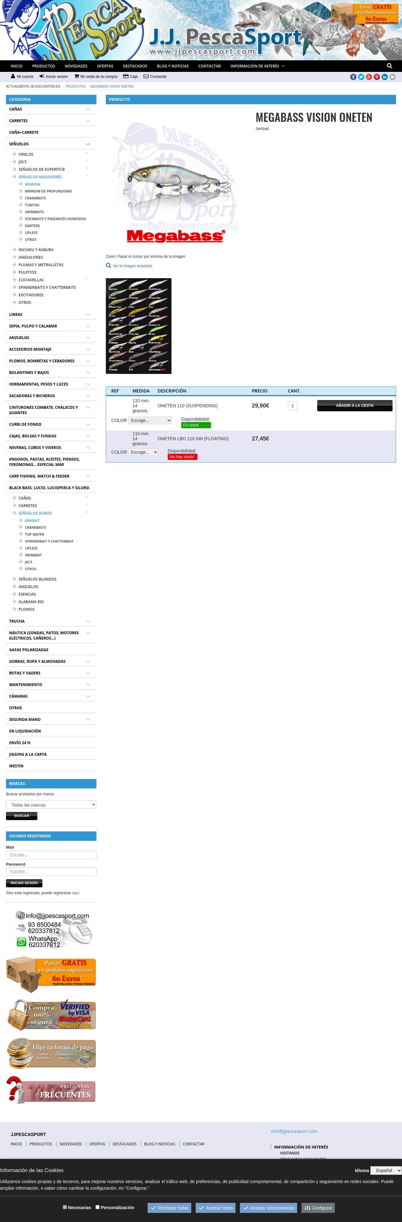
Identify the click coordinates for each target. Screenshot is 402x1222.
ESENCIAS (24, 594)
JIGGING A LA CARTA (28, 754)
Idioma (362, 1170)
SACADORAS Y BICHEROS (32, 395)
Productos (76, 86)
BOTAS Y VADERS (24, 673)
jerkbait (29, 520)
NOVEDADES (76, 66)
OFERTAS (105, 66)
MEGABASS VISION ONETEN (112, 86)
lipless (28, 232)
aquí (75, 893)
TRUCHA (16, 621)
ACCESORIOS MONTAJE (30, 349)
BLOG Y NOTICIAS (173, 66)
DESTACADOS (135, 66)
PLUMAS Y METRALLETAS (37, 265)
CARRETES (18, 120)
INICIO (16, 66)
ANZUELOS (19, 337)
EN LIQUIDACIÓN (25, 731)
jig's (25, 562)
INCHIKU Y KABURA (32, 249)
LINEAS (15, 314)
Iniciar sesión (24, 883)
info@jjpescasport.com (294, 1131)
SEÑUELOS (19, 144)
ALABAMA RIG (28, 601)
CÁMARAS (18, 696)
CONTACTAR (209, 66)
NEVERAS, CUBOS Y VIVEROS (35, 447)
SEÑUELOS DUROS (32, 513)
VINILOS (22, 154)
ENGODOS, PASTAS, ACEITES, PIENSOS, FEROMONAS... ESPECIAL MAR (44, 462)
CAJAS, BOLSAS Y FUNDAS (32, 436)
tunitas (29, 205)
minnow (30, 184)
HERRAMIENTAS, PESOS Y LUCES (38, 384)
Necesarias (79, 1207)
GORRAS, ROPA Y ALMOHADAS (37, 661)
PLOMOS (23, 609)
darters (29, 225)
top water (31, 534)
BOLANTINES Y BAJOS (29, 372)
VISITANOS (290, 1153)
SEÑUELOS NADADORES (37, 177)
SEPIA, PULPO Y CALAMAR (33, 326)
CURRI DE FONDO (25, 424)
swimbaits (31, 211)
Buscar (21, 816)
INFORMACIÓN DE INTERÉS (255, 66)
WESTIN (16, 766)
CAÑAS (15, 109)
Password (15, 864)
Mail (10, 847)
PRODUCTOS (43, 66)
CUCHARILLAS (28, 280)
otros (27, 239)
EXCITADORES (27, 295)
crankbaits (32, 198)
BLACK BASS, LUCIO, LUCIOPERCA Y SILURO (49, 487)
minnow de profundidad (45, 191)
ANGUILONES (27, 257)
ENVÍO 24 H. (20, 742)
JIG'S (19, 162)
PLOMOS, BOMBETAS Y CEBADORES (41, 361)
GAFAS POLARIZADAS (28, 649)
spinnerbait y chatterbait (46, 541)
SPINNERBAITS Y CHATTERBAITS (44, 287)
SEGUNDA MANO (25, 719)
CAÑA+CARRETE (23, 132)
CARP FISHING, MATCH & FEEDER (39, 476)
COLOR (119, 420)
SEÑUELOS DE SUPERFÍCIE (38, 169)
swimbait (30, 555)
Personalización (117, 1207)
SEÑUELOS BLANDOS (34, 579)
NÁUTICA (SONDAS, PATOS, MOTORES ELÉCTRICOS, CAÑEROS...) (44, 635)
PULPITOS (24, 272)
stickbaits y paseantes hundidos (52, 218)
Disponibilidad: (195, 419)
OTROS (21, 302)
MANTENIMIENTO (25, 684)
